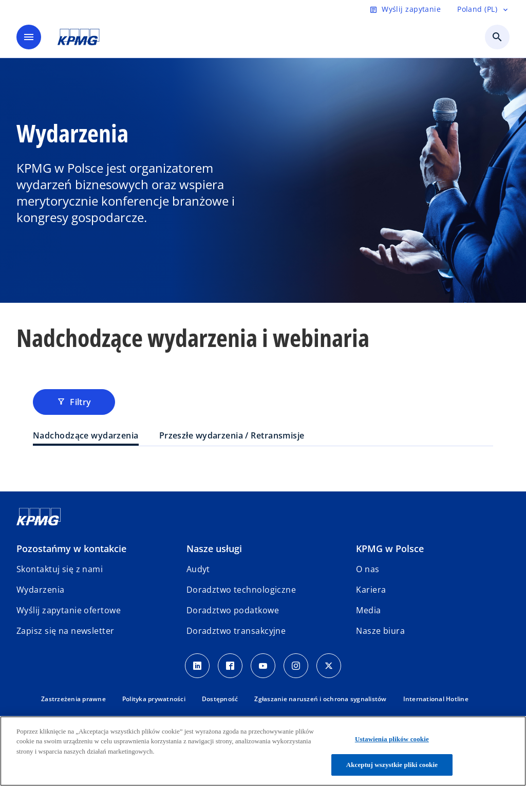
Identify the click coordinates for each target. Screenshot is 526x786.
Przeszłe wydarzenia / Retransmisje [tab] (232, 435)
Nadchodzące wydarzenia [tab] (86, 435)
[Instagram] (296, 665)
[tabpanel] (263, 467)
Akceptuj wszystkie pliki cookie (392, 765)
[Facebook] (230, 665)
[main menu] (28, 37)
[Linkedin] (197, 665)
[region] (263, 751)
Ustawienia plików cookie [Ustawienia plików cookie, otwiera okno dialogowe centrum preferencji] (392, 739)
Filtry (74, 402)
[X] (328, 665)
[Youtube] (263, 665)
